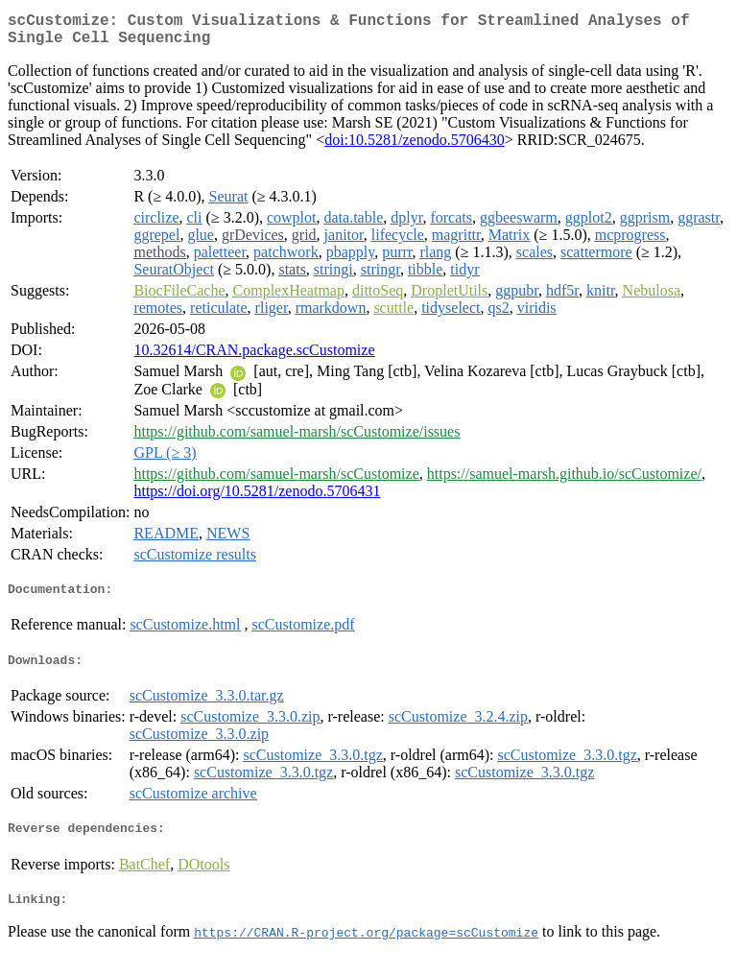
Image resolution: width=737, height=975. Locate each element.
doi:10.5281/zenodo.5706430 (414, 147)
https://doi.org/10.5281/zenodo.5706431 (256, 498)
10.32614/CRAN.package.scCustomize (253, 357)
